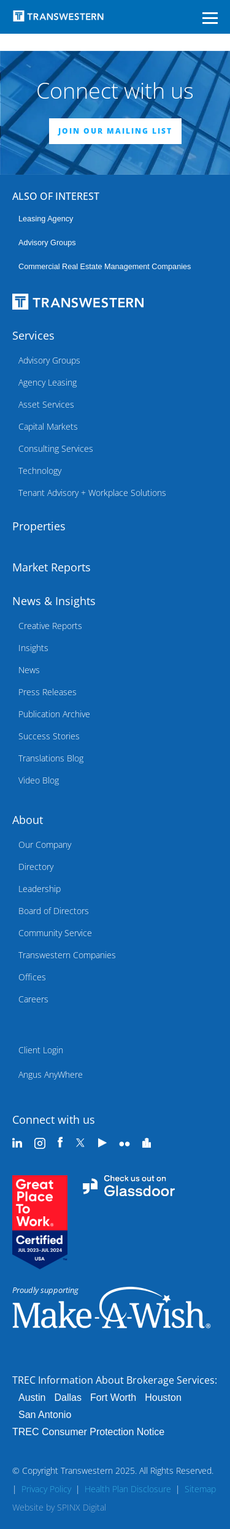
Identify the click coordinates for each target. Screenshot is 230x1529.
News (29, 670)
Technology (39, 470)
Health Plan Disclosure (128, 1489)
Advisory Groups (47, 242)
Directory (35, 866)
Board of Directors (53, 911)
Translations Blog (50, 758)
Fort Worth (113, 1397)
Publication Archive (54, 714)
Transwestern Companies (67, 955)
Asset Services (46, 404)
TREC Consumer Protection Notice (88, 1432)
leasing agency (45, 219)
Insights (33, 648)
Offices (32, 977)
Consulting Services (55, 448)
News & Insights (54, 600)
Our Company (44, 844)
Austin (31, 1397)
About (27, 819)
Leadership (39, 888)
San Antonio (44, 1414)
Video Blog (38, 780)
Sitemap (200, 1489)
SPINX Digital (81, 1507)
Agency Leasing (47, 382)
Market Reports (51, 567)
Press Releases (47, 692)
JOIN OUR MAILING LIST (115, 131)
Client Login (40, 1050)
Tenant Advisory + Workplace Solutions (92, 492)
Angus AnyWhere (50, 1074)
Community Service (55, 933)
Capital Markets (48, 426)
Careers (33, 999)
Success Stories (49, 736)
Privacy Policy (46, 1489)
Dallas (67, 1397)
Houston (163, 1397)
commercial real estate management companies (104, 266)
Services (33, 335)
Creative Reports (50, 625)
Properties (39, 526)
